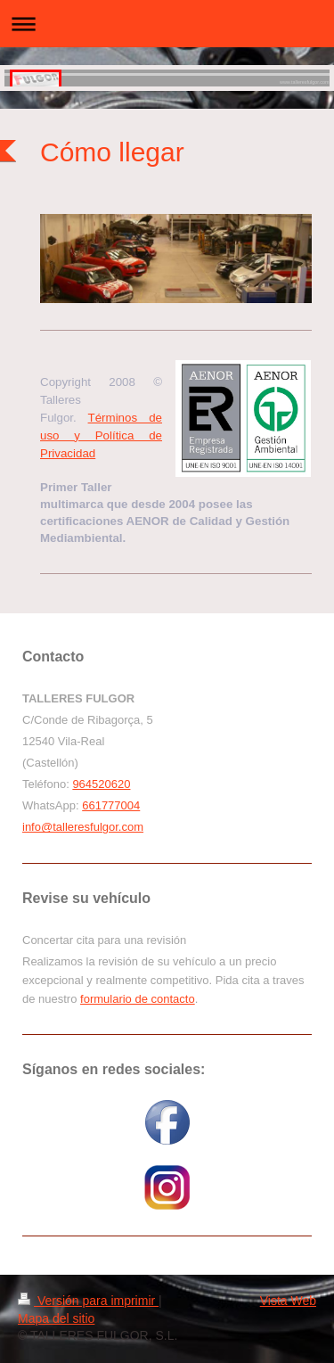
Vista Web (288, 1300)
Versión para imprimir (88, 1300)
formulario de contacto (137, 999)
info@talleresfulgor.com (82, 826)
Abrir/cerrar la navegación (167, 23)
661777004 (111, 805)
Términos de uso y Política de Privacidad (101, 435)
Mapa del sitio (56, 1318)
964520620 (101, 784)
